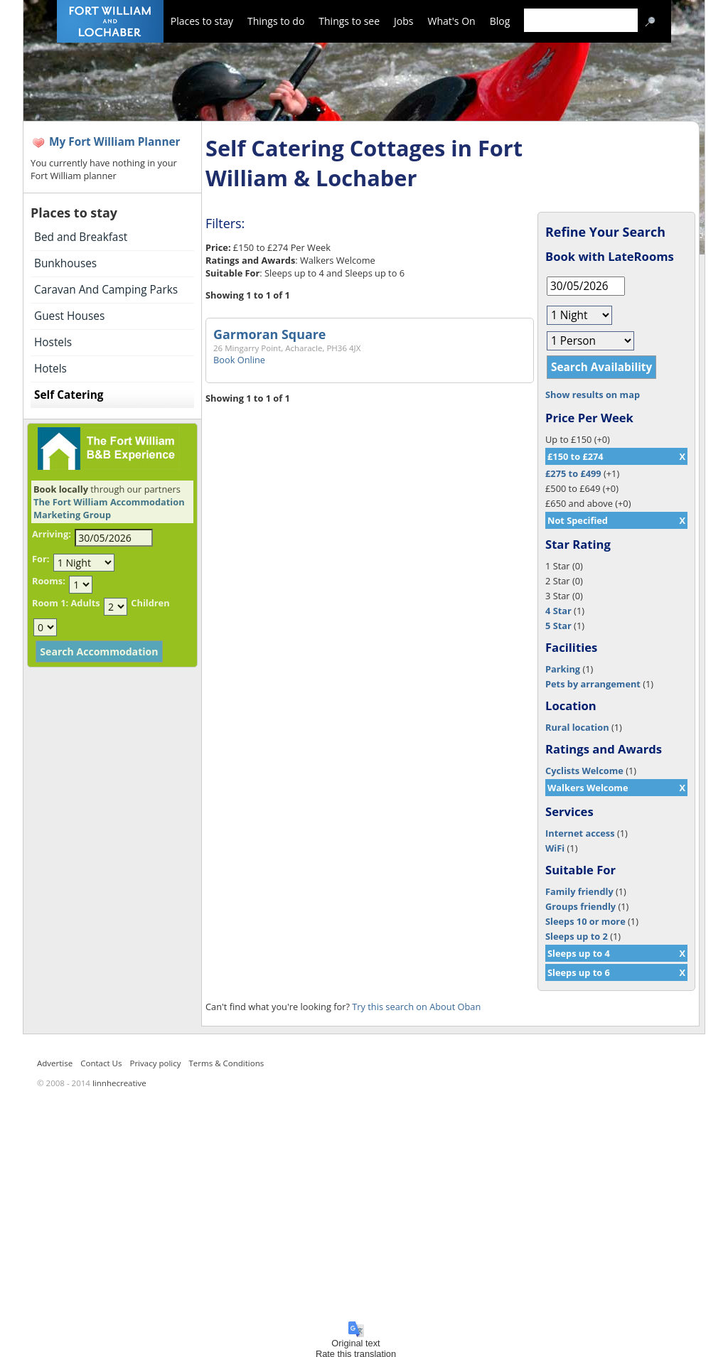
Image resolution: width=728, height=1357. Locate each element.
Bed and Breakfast (80, 237)
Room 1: (50, 602)
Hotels (50, 368)
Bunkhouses (65, 263)
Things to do (275, 21)
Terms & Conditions (226, 1063)
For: (40, 558)
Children (150, 602)
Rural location (577, 727)
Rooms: (48, 580)
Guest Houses (69, 316)
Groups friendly (580, 906)
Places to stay (202, 21)
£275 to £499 (573, 473)
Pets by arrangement (593, 683)
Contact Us (101, 1063)
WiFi (554, 848)
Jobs (403, 21)
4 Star (558, 610)
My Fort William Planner (115, 141)
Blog (500, 21)
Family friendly (579, 891)
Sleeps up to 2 (576, 936)
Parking (562, 669)
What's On (452, 21)
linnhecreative (119, 1083)
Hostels (53, 342)
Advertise (55, 1063)
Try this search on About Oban (416, 1006)
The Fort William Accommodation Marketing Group (109, 508)
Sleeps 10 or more (585, 921)
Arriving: (51, 533)
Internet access (580, 833)
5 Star (558, 625)
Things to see (349, 21)
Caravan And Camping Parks (106, 289)
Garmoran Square (269, 334)
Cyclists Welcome (584, 770)
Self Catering (68, 394)
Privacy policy (155, 1063)
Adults (85, 602)
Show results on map (592, 394)
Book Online (239, 359)
